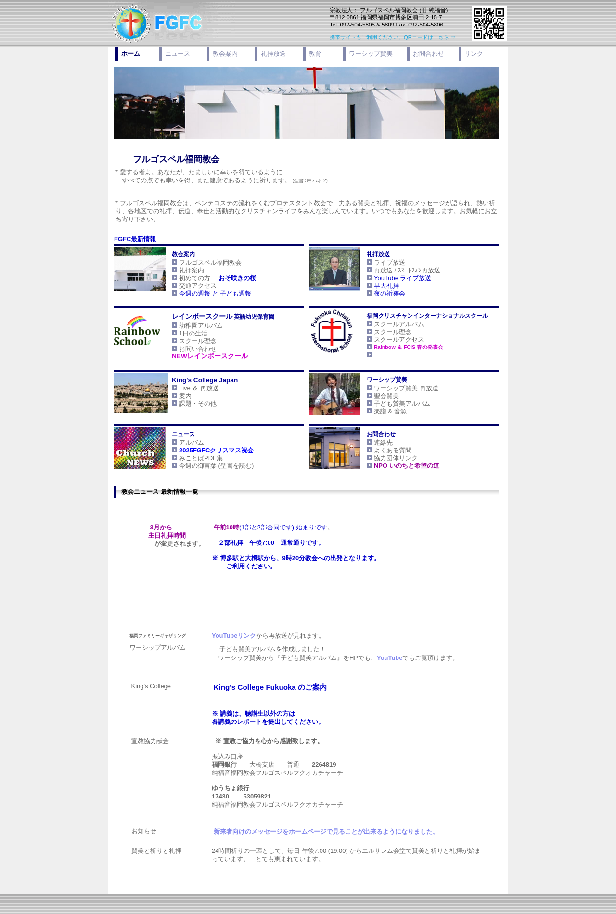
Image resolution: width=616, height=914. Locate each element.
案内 (177, 395)
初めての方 (209, 278)
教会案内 (225, 53)
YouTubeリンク (226, 635)
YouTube (381, 657)
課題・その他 (189, 403)
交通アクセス (202, 285)
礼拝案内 (183, 270)
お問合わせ (428, 53)
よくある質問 (384, 450)
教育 (315, 53)
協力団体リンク (388, 458)
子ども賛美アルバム (397, 403)
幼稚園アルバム (193, 325)
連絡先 (375, 442)
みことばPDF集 (193, 458)
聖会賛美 (378, 395)
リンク (473, 53)
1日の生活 (185, 333)
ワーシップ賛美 (371, 53)
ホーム (130, 53)
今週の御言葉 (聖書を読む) (208, 465)
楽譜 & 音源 (382, 411)
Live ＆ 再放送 (191, 388)
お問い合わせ (189, 348)
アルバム (183, 442)
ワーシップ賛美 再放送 (398, 388)
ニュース (177, 53)
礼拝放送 (273, 53)
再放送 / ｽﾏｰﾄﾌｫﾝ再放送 (399, 270)
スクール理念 (189, 341)
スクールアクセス (391, 339)
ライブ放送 (385, 262)
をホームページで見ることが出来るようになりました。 (318, 831)
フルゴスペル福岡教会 (202, 262)
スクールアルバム (401, 324)
